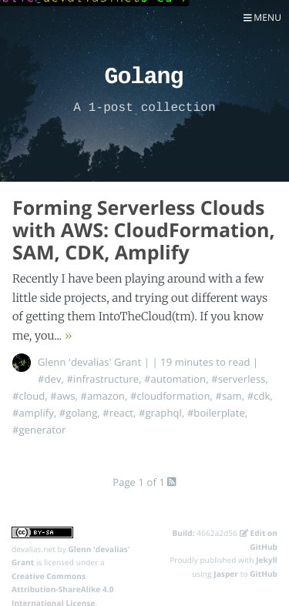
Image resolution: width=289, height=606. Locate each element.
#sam (228, 396)
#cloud (28, 396)
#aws (62, 396)
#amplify (33, 413)
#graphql (160, 413)
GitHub (263, 573)
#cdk (259, 396)
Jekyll (266, 559)
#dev (50, 379)
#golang (78, 413)
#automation (175, 379)
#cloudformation (170, 396)
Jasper (225, 573)
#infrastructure (103, 379)
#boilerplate (216, 413)
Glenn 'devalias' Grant (89, 362)
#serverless (238, 379)
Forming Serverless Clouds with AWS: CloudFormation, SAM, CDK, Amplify (143, 230)
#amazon (102, 396)
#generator (39, 430)
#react (117, 413)
